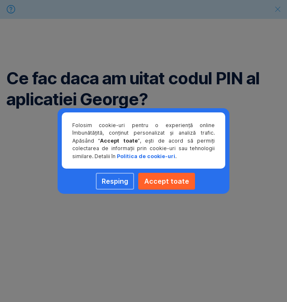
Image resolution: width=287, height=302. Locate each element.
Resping (115, 181)
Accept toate (166, 181)
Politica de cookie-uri (146, 156)
